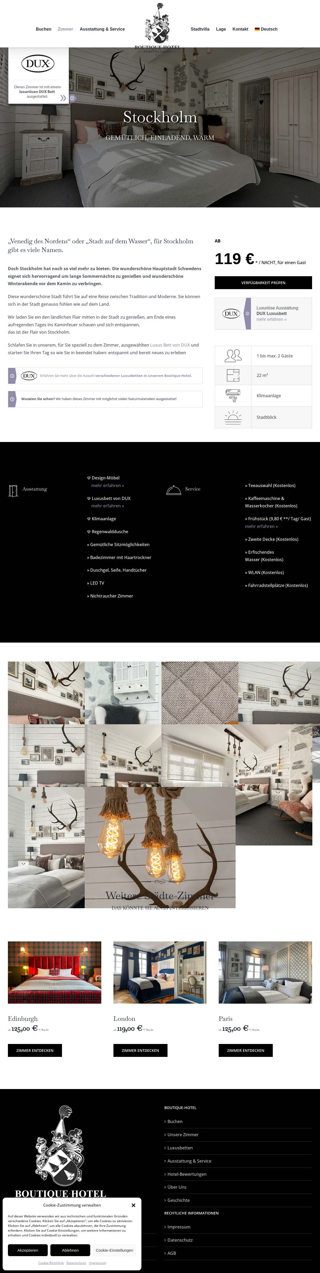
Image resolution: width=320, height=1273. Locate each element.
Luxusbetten (180, 1148)
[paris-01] (265, 943)
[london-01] (160, 943)
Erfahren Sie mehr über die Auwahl (116, 375)
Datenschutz (76, 1263)
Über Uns (177, 1187)
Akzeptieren (27, 1250)
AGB (172, 1253)
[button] (133, 1205)
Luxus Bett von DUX (170, 345)
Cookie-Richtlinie (51, 1263)
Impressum (97, 1263)
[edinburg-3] (54, 943)
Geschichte (179, 1200)
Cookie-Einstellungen (114, 1250)
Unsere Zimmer (183, 1135)
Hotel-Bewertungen (187, 1174)
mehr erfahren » (271, 319)
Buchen (175, 1121)
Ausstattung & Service (189, 1161)
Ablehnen (70, 1250)
